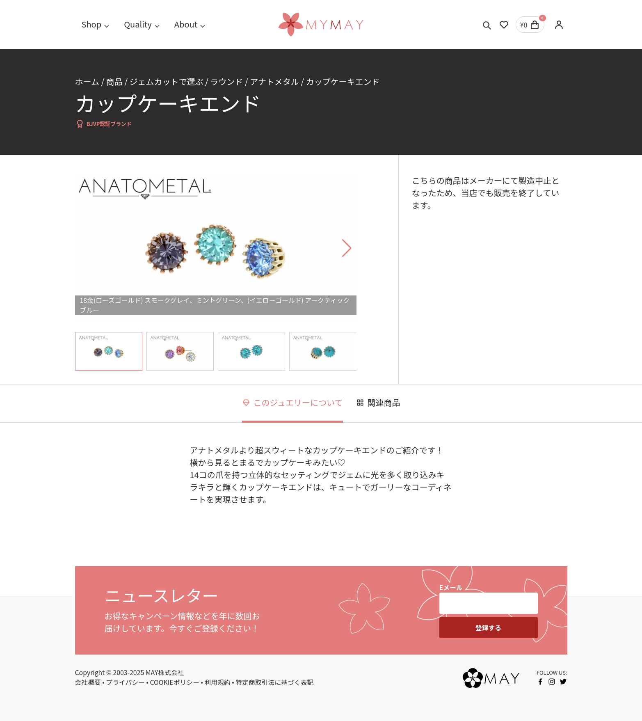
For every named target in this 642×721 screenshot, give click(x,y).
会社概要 (88, 682)
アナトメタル (274, 81)
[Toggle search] (487, 24)
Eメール (451, 587)
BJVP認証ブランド (103, 123)
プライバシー (125, 682)
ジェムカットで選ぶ (166, 81)
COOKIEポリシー (174, 682)
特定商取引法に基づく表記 (274, 682)
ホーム (87, 81)
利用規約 (217, 682)
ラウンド (226, 81)
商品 (114, 81)
